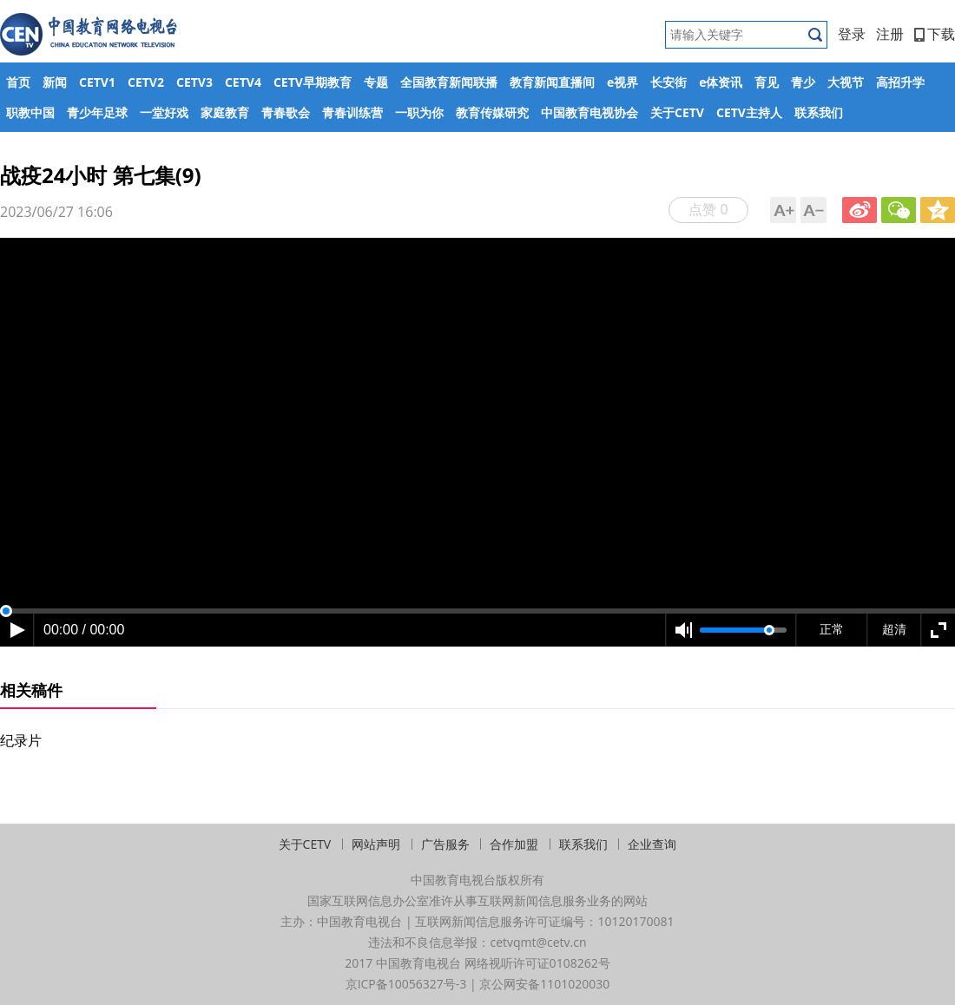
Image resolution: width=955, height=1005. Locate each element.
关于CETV (677, 112)
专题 (376, 82)
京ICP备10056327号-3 (406, 983)
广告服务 (445, 844)
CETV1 (97, 82)
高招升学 (900, 82)
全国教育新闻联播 (448, 82)
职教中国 (30, 112)
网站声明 (376, 844)
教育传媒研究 (492, 112)
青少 (803, 82)
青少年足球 (97, 112)
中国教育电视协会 (589, 112)
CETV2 (146, 82)
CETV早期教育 (312, 82)
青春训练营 (352, 112)
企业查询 (652, 844)
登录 (852, 33)
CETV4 (243, 82)
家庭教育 (225, 112)
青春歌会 (285, 112)
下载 (934, 33)
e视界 (622, 82)
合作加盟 (514, 844)
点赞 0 (708, 209)
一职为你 (419, 112)
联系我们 (818, 112)
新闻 (55, 82)
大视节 (845, 82)
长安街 (668, 82)
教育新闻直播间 (552, 82)
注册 (890, 33)
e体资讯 (720, 82)
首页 (18, 82)
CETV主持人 (749, 112)
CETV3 (194, 82)
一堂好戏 (164, 112)
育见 (766, 82)
